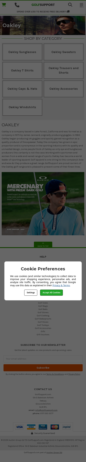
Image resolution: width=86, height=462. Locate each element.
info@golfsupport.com (46, 410)
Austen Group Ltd (54, 452)
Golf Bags (43, 306)
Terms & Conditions (55, 374)
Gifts (43, 331)
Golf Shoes (43, 322)
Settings (31, 292)
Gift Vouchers (43, 334)
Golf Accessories (43, 328)
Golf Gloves (43, 312)
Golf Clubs (43, 303)
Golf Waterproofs (43, 318)
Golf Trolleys (43, 325)
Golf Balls (43, 309)
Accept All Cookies (51, 292)
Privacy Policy (74, 374)
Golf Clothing (43, 315)
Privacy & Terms (61, 285)
